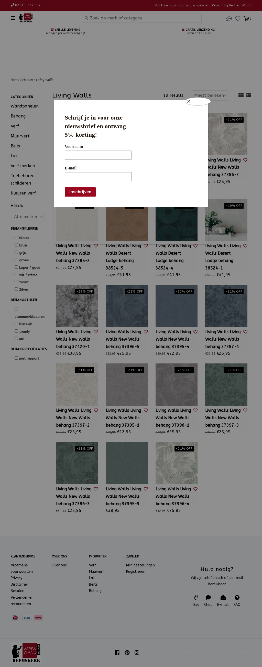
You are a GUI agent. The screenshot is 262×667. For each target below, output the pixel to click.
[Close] (198, 101)
